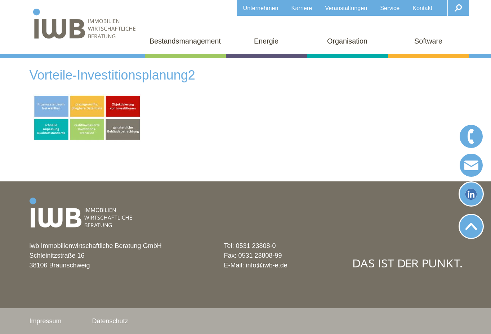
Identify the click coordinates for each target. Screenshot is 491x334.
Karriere (301, 8)
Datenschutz (110, 321)
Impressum (46, 321)
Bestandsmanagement (185, 41)
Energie (266, 41)
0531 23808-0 (256, 245)
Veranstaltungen (346, 8)
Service (390, 8)
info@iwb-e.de (266, 265)
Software (428, 41)
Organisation (347, 41)
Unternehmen (260, 8)
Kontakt (422, 8)
